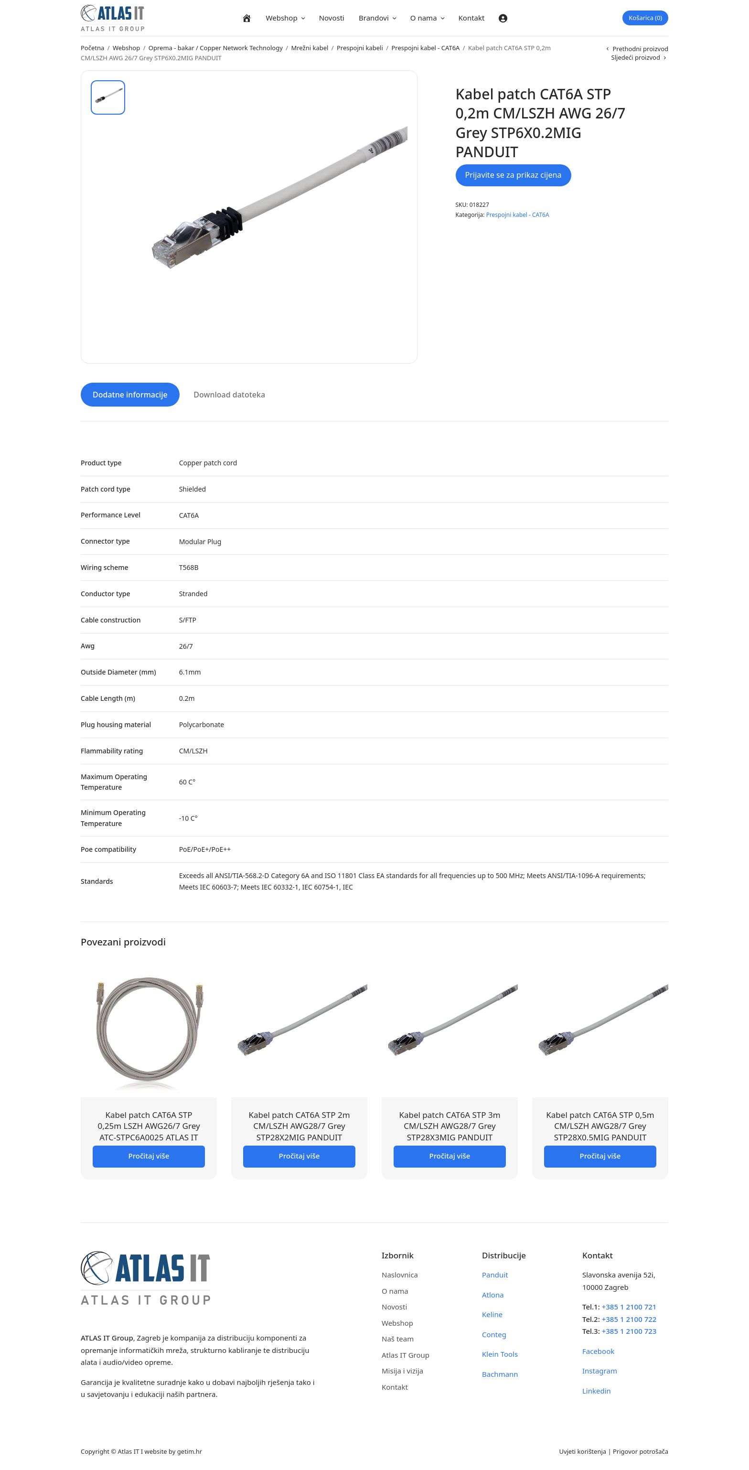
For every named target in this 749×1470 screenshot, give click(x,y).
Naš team (398, 1338)
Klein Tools (500, 1353)
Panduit (495, 1274)
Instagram (599, 1370)
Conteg (494, 1333)
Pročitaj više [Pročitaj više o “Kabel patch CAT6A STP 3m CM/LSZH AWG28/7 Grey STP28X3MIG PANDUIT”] (450, 1155)
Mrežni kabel (309, 47)
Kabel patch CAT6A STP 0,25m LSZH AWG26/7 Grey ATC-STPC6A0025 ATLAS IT (148, 1125)
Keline (492, 1314)
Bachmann (500, 1373)
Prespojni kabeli (360, 47)
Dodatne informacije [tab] (130, 394)
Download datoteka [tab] (229, 394)
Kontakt (472, 17)
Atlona (493, 1293)
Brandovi (374, 17)
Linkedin (596, 1390)
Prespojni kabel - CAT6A (425, 47)
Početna (92, 47)
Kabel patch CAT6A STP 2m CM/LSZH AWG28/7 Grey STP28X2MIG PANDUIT (299, 1125)
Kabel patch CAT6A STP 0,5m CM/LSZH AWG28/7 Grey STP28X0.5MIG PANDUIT (600, 1125)
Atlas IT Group (405, 1354)
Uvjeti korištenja (582, 1450)
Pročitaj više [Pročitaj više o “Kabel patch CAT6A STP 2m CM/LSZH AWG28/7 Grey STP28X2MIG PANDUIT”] (299, 1155)
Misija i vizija (402, 1370)
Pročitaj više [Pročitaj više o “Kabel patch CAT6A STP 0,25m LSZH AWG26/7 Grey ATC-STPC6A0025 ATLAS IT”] (149, 1155)
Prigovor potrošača (640, 1450)
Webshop (282, 17)
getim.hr (189, 1450)
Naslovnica (400, 1274)
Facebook (598, 1350)
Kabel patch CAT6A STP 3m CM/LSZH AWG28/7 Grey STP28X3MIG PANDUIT (449, 1125)
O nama (423, 17)
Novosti (331, 17)
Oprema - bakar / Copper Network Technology (216, 47)
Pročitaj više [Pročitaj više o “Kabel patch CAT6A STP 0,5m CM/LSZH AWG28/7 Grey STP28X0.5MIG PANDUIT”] (600, 1155)
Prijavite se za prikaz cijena (513, 175)
